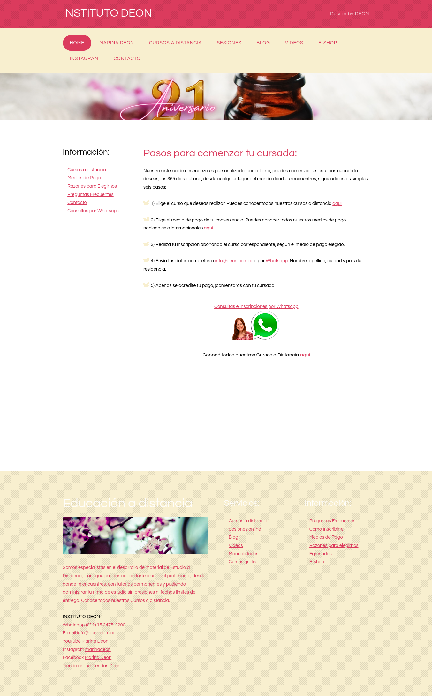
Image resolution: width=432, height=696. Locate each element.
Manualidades (243, 553)
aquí (337, 203)
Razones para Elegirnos (92, 186)
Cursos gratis (242, 561)
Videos (294, 43)
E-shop (327, 43)
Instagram (84, 58)
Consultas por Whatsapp (93, 210)
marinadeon (98, 649)
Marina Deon (116, 43)
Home (77, 43)
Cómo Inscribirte (326, 529)
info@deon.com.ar (234, 260)
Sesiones (229, 43)
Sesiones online (245, 529)
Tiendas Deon (106, 665)
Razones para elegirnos (334, 545)
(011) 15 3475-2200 (105, 625)
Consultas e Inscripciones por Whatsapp (256, 306)
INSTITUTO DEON (107, 13)
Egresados (320, 553)
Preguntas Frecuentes (90, 194)
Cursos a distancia (175, 43)
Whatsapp (277, 260)
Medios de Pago (84, 178)
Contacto (127, 58)
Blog (263, 43)
